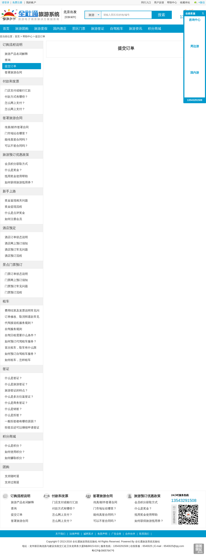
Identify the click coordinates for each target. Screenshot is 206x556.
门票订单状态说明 (16, 273)
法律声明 (74, 533)
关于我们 (60, 533)
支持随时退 (12, 476)
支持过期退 (12, 482)
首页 (6, 28)
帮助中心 (172, 2)
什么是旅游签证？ (16, 384)
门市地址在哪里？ (16, 133)
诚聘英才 (88, 533)
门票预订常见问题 (16, 286)
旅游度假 (40, 28)
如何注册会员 (13, 219)
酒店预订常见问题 (16, 249)
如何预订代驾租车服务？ (20, 341)
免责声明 (102, 533)
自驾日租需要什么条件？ (20, 335)
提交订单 (10, 66)
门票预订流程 (13, 292)
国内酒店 (59, 28)
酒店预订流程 (13, 255)
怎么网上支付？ (15, 102)
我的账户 (31, 2)
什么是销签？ (13, 409)
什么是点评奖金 (15, 212)
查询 (8, 60)
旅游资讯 (135, 28)
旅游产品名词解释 (16, 53)
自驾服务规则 (13, 329)
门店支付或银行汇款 (18, 90)
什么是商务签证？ (16, 402)
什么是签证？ (13, 378)
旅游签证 (97, 28)
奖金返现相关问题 (16, 200)
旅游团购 (21, 28)
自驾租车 (116, 28)
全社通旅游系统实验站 (147, 541)
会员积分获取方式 (16, 163)
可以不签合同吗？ (16, 145)
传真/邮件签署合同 (17, 127)
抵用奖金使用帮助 (16, 176)
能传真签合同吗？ (16, 139)
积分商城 (154, 28)
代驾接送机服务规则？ (19, 322)
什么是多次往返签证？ (19, 396)
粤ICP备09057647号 (103, 550)
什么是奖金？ (13, 170)
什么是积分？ (13, 445)
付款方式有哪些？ (16, 96)
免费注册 (17, 2)
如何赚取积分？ (15, 458)
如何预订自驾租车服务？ (20, 353)
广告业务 (116, 533)
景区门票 (78, 28)
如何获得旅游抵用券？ (19, 182)
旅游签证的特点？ (16, 390)
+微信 (201, 2)
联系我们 (144, 533)
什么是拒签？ (13, 415)
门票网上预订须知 (16, 280)
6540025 (147, 546)
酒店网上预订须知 (16, 243)
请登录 (5, 2)
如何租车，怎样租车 (18, 360)
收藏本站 (185, 2)
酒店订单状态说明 (16, 237)
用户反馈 (159, 2)
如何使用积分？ (15, 451)
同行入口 (146, 2)
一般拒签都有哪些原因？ (20, 421)
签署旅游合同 (13, 72)
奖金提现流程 (13, 206)
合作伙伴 (130, 533)
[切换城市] (70, 17)
